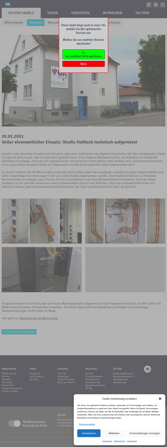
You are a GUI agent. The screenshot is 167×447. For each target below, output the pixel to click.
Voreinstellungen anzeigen (144, 433)
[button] (160, 398)
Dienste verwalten (87, 424)
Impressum (107, 441)
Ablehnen (113, 433)
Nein (83, 64)
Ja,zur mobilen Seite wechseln (83, 54)
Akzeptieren (89, 433)
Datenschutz (119, 441)
